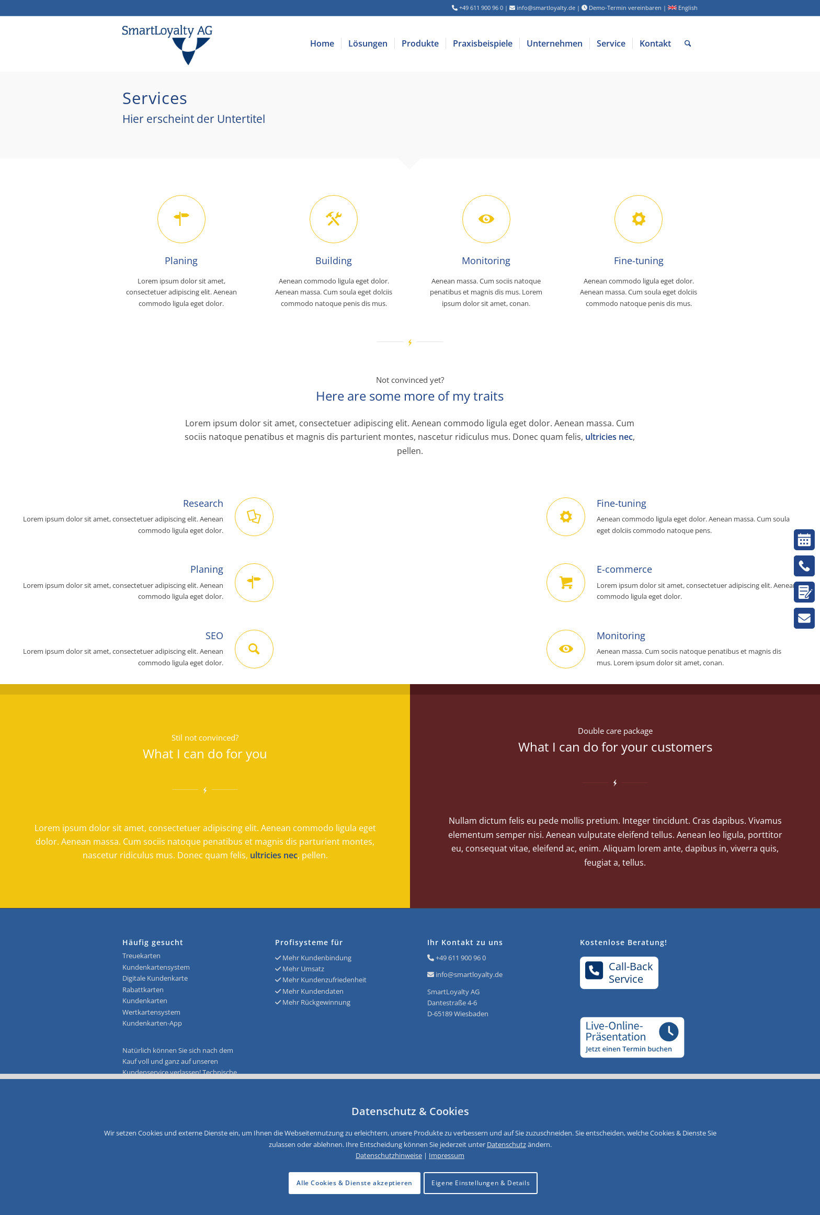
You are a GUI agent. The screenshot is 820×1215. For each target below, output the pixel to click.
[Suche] (688, 43)
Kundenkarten (144, 1000)
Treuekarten (141, 955)
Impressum (446, 1155)
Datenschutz (506, 1144)
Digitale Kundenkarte (155, 978)
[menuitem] (322, 43)
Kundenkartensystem (156, 967)
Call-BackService (619, 972)
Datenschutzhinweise (389, 1155)
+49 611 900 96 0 (461, 957)
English (683, 8)
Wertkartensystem (151, 1012)
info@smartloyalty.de (469, 974)
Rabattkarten (143, 989)
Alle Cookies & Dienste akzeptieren (354, 1182)
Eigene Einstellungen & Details (480, 1182)
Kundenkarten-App (152, 1023)
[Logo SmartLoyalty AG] (237, 43)
